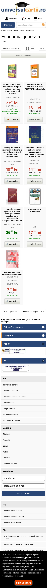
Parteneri (7, 458)
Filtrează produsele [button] (13, 327)
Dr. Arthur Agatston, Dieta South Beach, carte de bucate (23, 537)
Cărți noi (6, 434)
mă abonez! (23, 493)
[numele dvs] (23, 478)
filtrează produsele (23, 56)
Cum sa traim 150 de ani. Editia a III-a (18, 544)
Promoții (6, 440)
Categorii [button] (8, 335)
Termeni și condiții (10, 385)
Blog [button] (5, 530)
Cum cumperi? (9, 403)
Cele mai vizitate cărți (12, 522)
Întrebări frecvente (10, 414)
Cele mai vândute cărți (12, 511)
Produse (8, 25)
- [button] (43, 344)
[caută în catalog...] (28, 25)
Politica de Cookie (10, 391)
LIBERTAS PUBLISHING (12, 224)
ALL (34, 227)
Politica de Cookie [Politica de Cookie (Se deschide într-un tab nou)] (16, 567)
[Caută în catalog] (43, 24)
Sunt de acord (23, 582)
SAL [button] (6, 360)
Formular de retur (10, 464)
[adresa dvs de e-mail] (23, 485)
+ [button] (43, 327)
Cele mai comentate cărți (13, 516)
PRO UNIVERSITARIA (12, 161)
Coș (25, 18)
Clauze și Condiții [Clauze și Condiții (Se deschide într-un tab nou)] (25, 570)
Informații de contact (11, 420)
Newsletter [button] (8, 471)
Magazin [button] (7, 428)
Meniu (38, 18)
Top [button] (4, 504)
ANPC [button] (7, 344)
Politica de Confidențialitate (14, 397)
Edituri (5, 446)
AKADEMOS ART (10, 97)
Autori (5, 452)
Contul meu (11, 18)
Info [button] (4, 379)
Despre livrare (9, 408)
